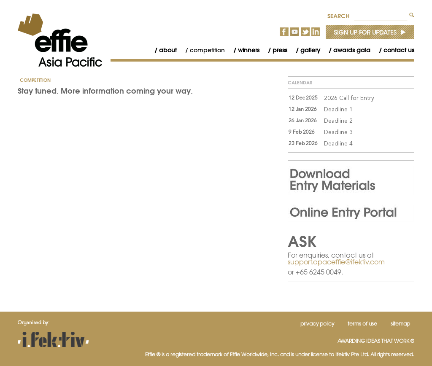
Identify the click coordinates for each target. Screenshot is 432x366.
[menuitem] (161, 50)
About (168, 50)
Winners (248, 50)
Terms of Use (362, 323)
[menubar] (280, 50)
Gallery (310, 50)
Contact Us (398, 50)
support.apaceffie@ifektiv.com (336, 262)
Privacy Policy (317, 323)
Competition (207, 50)
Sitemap (400, 323)
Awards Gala (351, 50)
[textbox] (380, 15)
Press (280, 50)
